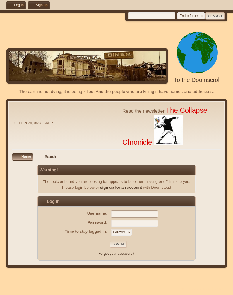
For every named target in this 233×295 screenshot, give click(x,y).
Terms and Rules (199, 289)
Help (181, 289)
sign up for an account (121, 187)
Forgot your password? (117, 254)
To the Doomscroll (197, 80)
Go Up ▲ (220, 289)
